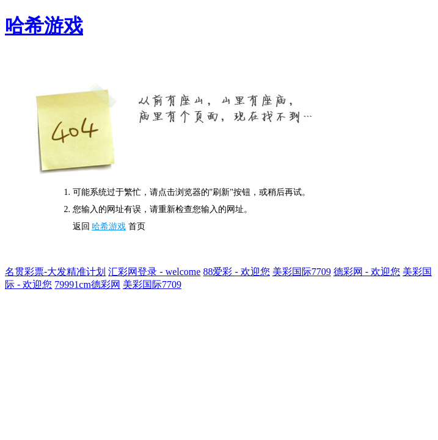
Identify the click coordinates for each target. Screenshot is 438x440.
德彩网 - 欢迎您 (367, 271)
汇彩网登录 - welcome (154, 271)
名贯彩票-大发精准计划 (55, 271)
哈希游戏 (44, 26)
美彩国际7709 (301, 271)
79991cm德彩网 (87, 284)
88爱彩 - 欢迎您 (236, 271)
